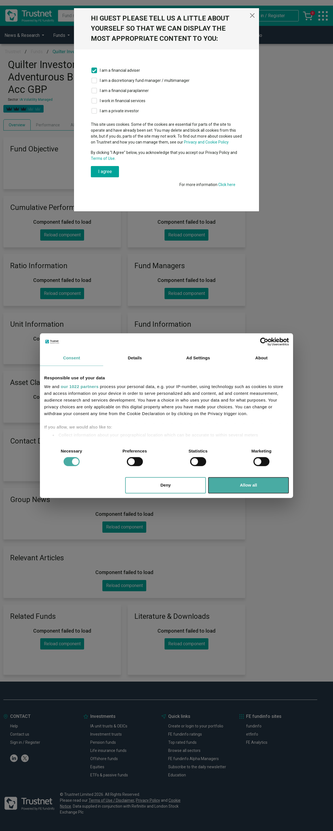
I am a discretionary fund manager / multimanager (145, 80)
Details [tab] (135, 357)
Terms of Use (103, 158)
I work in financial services (122, 101)
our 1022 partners (79, 386)
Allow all (248, 485)
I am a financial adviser (120, 70)
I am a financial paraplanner (124, 90)
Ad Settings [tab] (198, 357)
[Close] (252, 15)
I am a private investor (119, 111)
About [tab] (261, 357)
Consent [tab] (71, 357)
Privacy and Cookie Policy (206, 142)
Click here (226, 184)
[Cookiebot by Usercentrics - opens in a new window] (264, 341)
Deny (166, 485)
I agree (105, 171)
